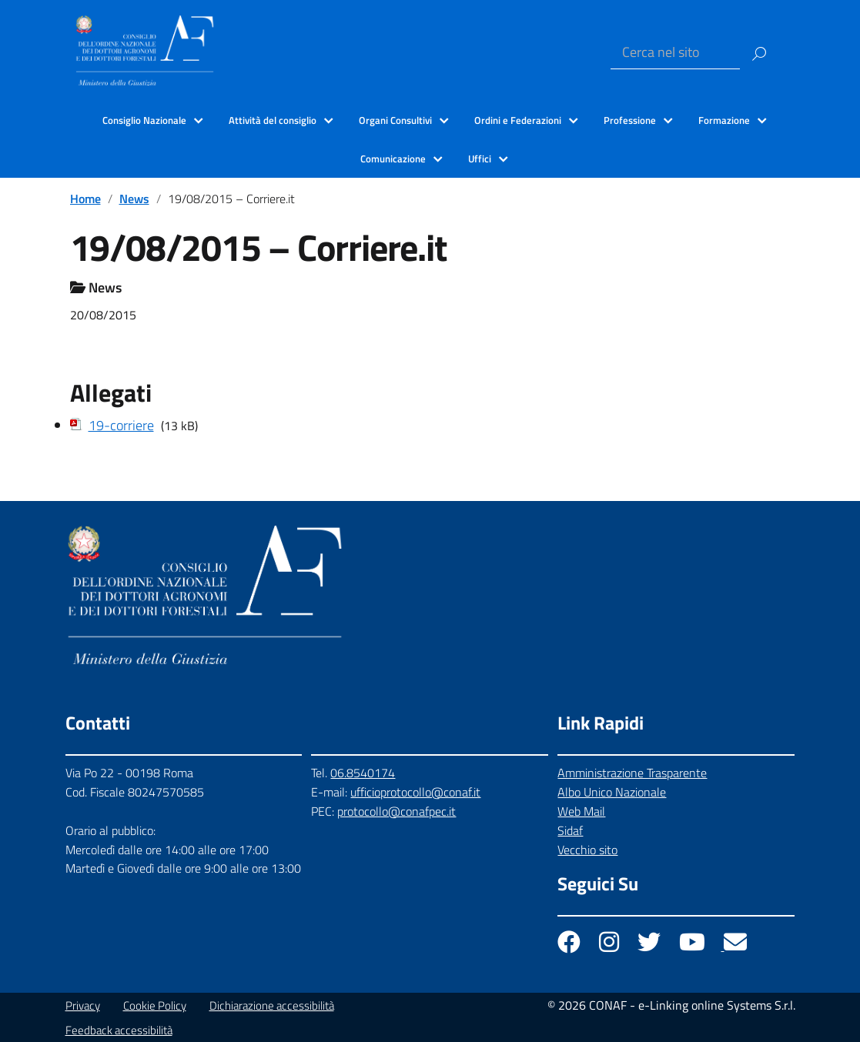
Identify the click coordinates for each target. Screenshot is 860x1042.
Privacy (82, 1005)
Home (85, 198)
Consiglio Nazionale (144, 120)
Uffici (479, 158)
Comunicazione (393, 158)
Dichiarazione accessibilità (271, 1005)
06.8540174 (362, 772)
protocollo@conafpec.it (396, 811)
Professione (630, 120)
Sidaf (570, 830)
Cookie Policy (154, 1005)
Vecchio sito (587, 849)
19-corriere (121, 425)
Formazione (724, 120)
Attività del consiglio (272, 120)
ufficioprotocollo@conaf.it (415, 792)
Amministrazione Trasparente (632, 772)
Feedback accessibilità (118, 1030)
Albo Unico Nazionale (611, 792)
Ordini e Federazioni (517, 120)
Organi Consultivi (395, 120)
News (134, 198)
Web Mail (581, 811)
